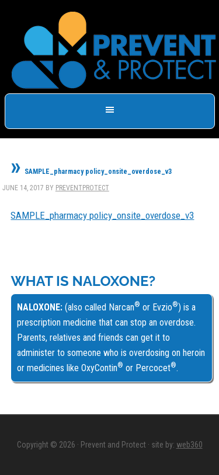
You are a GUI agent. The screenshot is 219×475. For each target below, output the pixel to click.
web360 (189, 444)
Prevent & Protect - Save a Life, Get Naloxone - (114, 50)
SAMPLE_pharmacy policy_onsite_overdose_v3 (102, 215)
